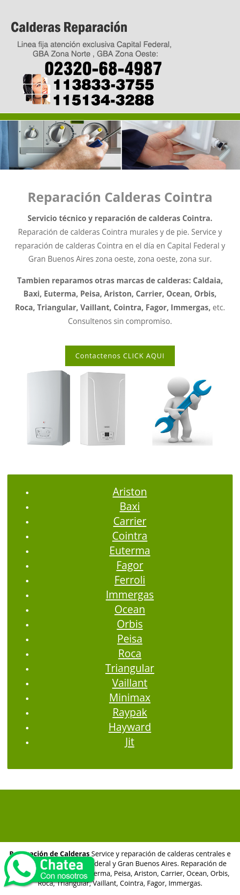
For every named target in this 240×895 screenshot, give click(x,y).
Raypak (130, 712)
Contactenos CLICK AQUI (120, 355)
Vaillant (129, 683)
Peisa (129, 639)
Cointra (129, 536)
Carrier (129, 521)
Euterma (129, 550)
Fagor (129, 565)
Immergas (130, 594)
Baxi (130, 506)
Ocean (130, 609)
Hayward (129, 727)
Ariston (130, 491)
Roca (129, 653)
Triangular (129, 668)
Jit (129, 741)
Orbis (130, 624)
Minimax (129, 697)
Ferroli (129, 580)
